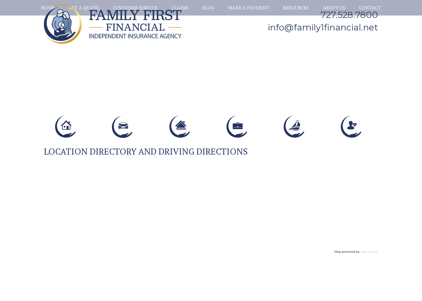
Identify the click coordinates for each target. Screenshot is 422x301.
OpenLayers (369, 289)
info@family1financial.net (323, 27)
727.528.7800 (349, 14)
